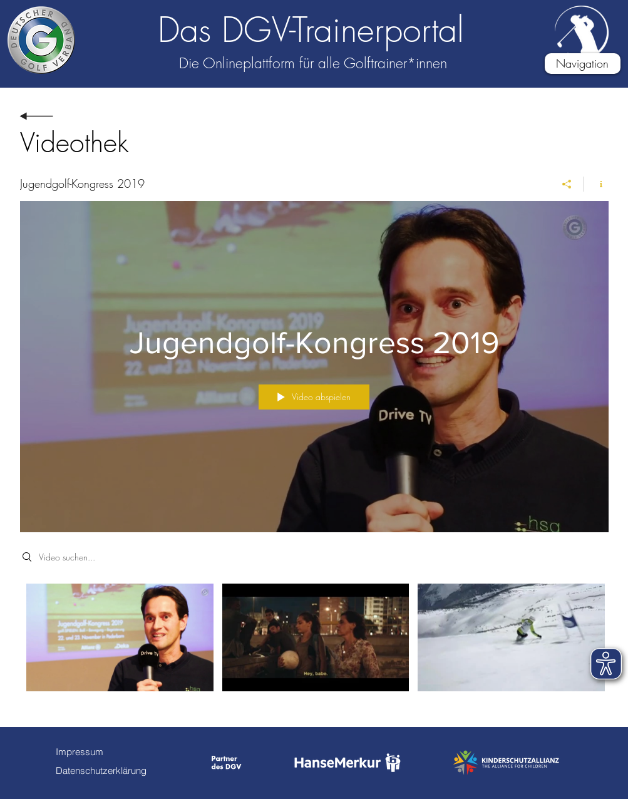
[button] (582, 63)
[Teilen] (567, 184)
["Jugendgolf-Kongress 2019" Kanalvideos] (314, 646)
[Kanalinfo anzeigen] (596, 184)
